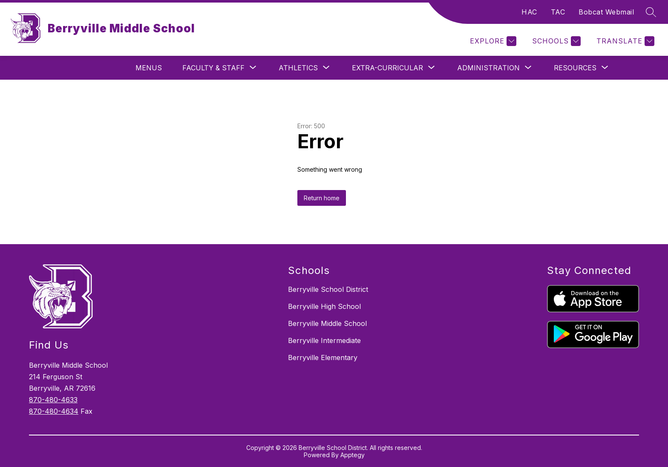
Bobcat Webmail (606, 12)
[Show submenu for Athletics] (298, 68)
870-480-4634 (53, 411)
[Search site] (651, 12)
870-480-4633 (53, 399)
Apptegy (352, 454)
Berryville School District (328, 289)
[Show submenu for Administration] (488, 68)
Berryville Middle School (327, 323)
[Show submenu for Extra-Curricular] (387, 68)
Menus (148, 67)
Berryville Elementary (322, 357)
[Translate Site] (624, 41)
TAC (558, 12)
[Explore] (492, 41)
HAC (529, 12)
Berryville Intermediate (324, 340)
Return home (322, 198)
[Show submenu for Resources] (575, 68)
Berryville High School (324, 306)
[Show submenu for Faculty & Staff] (213, 68)
